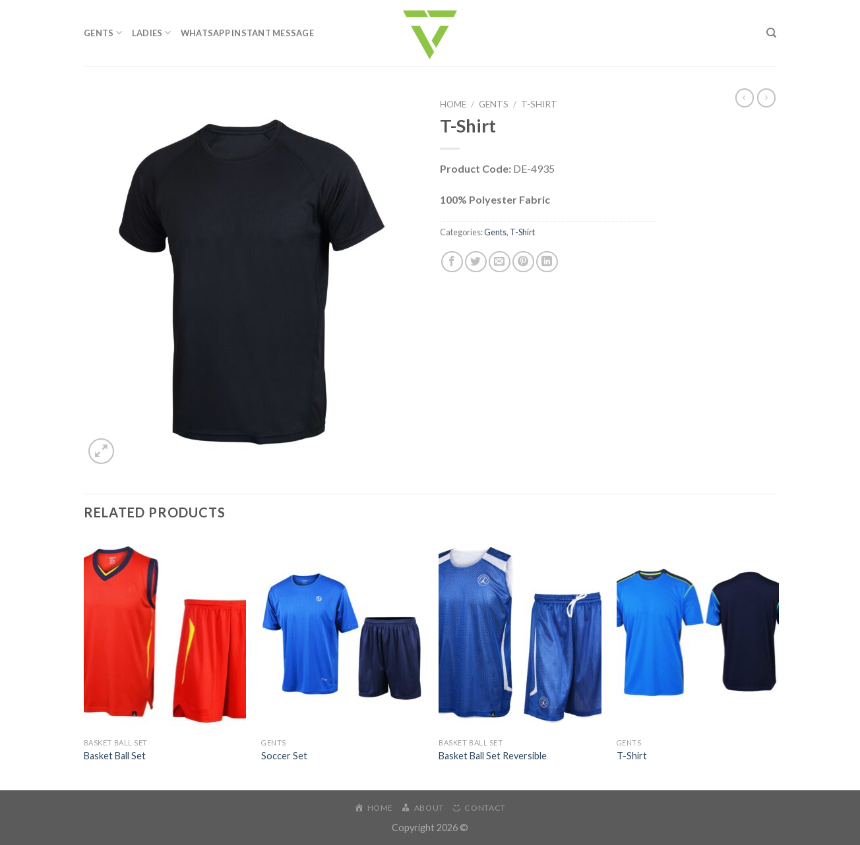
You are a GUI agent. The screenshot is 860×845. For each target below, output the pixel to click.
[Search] (771, 32)
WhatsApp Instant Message (247, 33)
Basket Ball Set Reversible (493, 755)
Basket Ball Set (115, 755)
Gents (103, 32)
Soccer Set (284, 755)
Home (453, 104)
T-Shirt (539, 104)
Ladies (151, 32)
